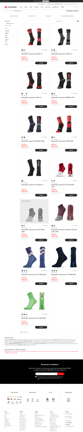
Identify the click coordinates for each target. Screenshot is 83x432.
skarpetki (7, 352)
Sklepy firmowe (52, 429)
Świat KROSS (7, 413)
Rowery (21, 413)
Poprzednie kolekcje (23, 426)
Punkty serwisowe (38, 417)
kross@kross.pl (69, 422)
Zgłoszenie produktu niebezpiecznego (41, 426)
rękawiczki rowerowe (66, 351)
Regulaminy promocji (53, 430)
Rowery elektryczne (23, 419)
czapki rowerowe (23, 351)
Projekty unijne (7, 419)
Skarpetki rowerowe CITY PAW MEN (33, 274)
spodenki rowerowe (13, 352)
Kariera (6, 418)
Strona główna (7, 10)
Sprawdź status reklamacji (39, 420)
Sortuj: (58, 21)
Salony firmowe (42, 4)
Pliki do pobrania (52, 423)
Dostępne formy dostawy (54, 416)
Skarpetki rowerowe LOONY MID (62, 141)
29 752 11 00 (69, 420)
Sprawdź (41, 63)
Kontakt (68, 424)
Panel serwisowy (7, 423)
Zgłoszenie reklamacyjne (39, 419)
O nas (5, 415)
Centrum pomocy (53, 421)
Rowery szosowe (22, 418)
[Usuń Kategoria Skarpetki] (5, 23)
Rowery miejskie (22, 422)
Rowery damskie (22, 425)
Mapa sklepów (51, 4)
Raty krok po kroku (53, 418)
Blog (67, 4)
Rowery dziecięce (22, 423)
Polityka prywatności (53, 424)
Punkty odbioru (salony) (54, 427)
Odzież (12, 10)
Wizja (5, 416)
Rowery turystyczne (23, 421)
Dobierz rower (60, 3)
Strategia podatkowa (8, 425)
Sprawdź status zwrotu (39, 423)
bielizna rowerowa (8, 351)
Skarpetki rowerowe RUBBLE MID (62, 97)
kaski (28, 351)
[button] (44, 49)
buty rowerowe (16, 351)
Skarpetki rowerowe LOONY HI (31, 54)
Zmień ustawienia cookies (69, 426)
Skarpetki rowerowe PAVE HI (31, 97)
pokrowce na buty (57, 351)
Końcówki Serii (52, 413)
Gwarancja (36, 413)
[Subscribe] (60, 374)
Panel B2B (6, 421)
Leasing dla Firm (7, 422)
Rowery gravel (22, 416)
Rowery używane (22, 429)
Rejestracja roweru (38, 425)
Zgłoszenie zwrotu (38, 422)
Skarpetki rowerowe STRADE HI (32, 185)
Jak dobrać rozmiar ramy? (54, 415)
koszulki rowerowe (34, 351)
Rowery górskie (22, 415)
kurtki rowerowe (41, 351)
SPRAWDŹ (46, 1)
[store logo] (11, 7)
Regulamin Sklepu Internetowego (55, 426)
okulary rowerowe (49, 351)
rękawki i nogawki (74, 351)
